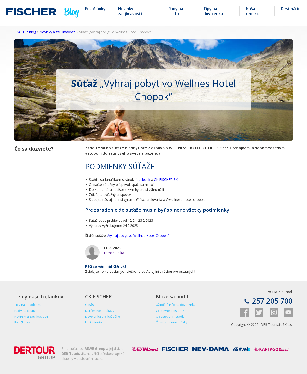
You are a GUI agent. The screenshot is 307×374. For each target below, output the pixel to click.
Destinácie (291, 8)
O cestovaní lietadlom (171, 316)
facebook (143, 179)
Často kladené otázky (172, 322)
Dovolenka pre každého (102, 316)
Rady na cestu (175, 11)
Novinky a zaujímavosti (130, 11)
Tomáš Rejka (113, 252)
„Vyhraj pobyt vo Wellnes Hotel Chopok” (138, 235)
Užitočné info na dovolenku (176, 304)
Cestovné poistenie (170, 310)
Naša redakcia (254, 11)
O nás (89, 304)
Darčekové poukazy (99, 310)
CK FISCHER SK (166, 179)
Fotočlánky (95, 8)
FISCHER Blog (25, 32)
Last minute (93, 322)
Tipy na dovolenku (213, 11)
